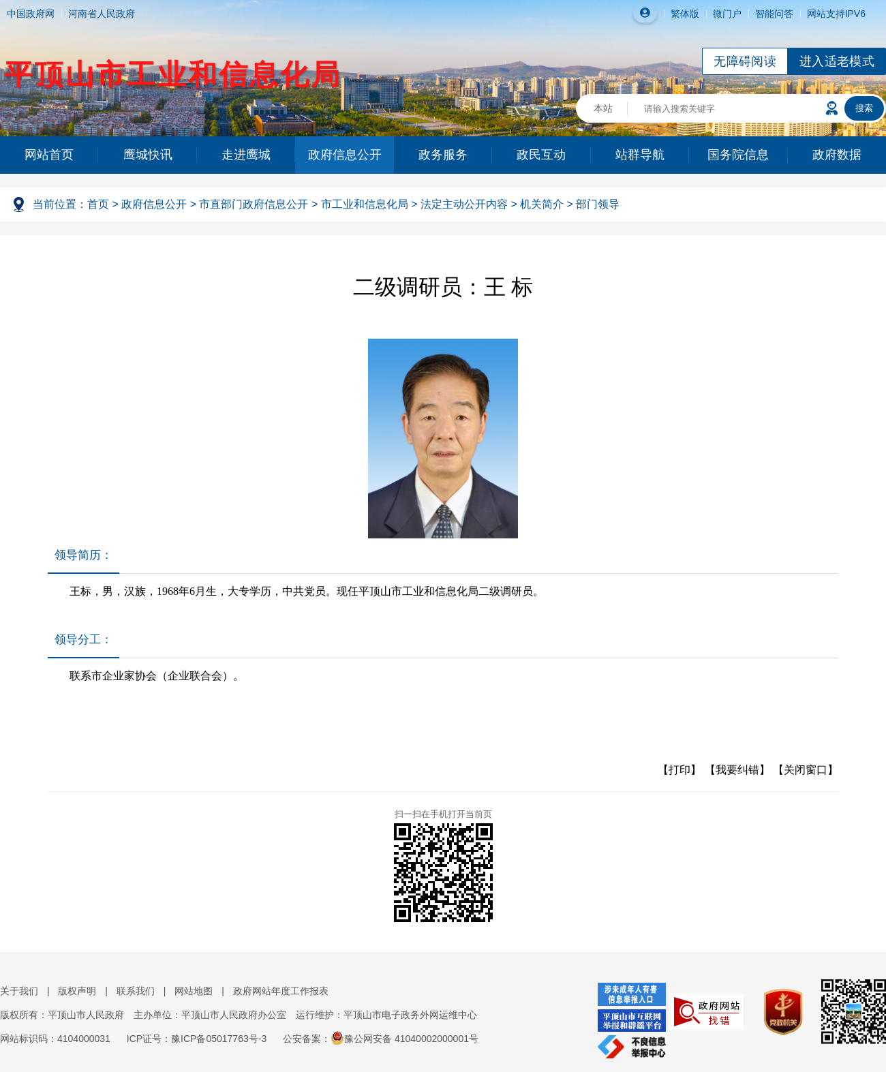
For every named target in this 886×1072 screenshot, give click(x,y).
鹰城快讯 (147, 155)
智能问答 (774, 13)
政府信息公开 (345, 155)
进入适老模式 (836, 61)
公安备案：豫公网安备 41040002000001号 (380, 1038)
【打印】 (679, 770)
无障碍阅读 (745, 61)
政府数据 (836, 155)
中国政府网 (31, 13)
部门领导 (598, 204)
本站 (603, 108)
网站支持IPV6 (836, 13)
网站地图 (193, 990)
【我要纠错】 (737, 770)
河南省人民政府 (101, 13)
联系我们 (136, 990)
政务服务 (443, 155)
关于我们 (19, 990)
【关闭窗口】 (805, 770)
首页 (98, 204)
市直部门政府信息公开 (253, 204)
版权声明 (77, 990)
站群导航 (639, 155)
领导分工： (83, 639)
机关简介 (542, 204)
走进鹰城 (246, 155)
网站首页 (49, 155)
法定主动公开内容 (464, 204)
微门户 (727, 13)
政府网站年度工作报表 (281, 990)
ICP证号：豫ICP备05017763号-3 (196, 1038)
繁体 (680, 13)
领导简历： (83, 555)
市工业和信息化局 (364, 204)
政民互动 (541, 155)
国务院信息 (738, 155)
